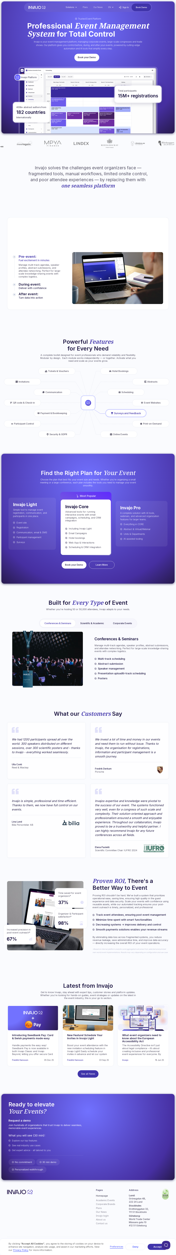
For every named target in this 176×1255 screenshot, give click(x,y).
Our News (98, 7)
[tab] (40, 269)
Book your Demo (87, 57)
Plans (85, 7)
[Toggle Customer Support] (166, 1245)
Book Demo (141, 7)
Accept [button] (157, 1246)
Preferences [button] (116, 1246)
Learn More (102, 564)
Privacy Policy (20, 1250)
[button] (71, 7)
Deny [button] (135, 1246)
